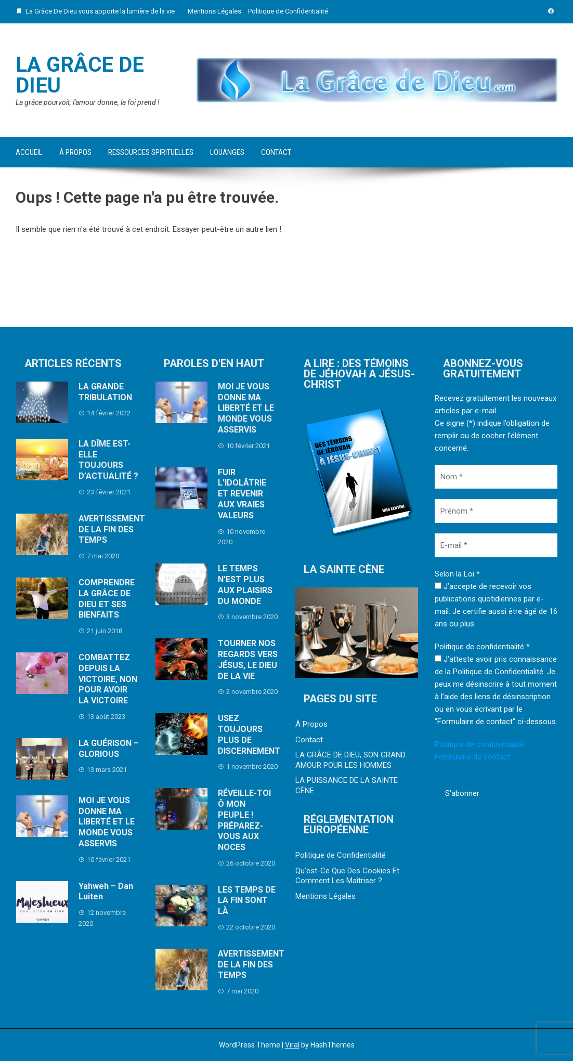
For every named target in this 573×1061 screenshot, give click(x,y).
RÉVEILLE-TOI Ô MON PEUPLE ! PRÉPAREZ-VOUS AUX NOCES (244, 820)
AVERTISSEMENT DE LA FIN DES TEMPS (112, 529)
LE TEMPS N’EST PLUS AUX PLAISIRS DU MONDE (245, 585)
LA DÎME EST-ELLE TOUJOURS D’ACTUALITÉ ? (108, 460)
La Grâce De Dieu (80, 75)
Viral (292, 1045)
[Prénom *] (496, 511)
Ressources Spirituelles (150, 152)
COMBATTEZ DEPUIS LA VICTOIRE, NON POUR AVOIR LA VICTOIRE (108, 678)
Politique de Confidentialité (288, 11)
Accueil (29, 152)
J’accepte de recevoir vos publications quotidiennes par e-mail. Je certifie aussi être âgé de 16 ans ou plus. (496, 605)
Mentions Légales (214, 11)
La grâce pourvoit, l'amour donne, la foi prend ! (88, 102)
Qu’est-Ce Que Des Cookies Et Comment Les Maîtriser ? (347, 876)
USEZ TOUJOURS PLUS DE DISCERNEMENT (249, 734)
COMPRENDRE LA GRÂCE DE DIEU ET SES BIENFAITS (107, 599)
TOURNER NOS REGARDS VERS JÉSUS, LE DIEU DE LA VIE (248, 659)
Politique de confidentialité (479, 744)
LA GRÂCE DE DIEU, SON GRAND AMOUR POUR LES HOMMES (350, 760)
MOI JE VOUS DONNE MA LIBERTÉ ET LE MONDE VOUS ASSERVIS (107, 821)
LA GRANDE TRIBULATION (105, 392)
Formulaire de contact (472, 757)
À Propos (75, 152)
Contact (276, 152)
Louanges (227, 152)
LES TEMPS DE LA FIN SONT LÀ (247, 900)
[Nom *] (496, 477)
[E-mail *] (496, 545)
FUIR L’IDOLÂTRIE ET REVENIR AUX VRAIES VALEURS (242, 493)
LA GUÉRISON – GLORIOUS (109, 748)
